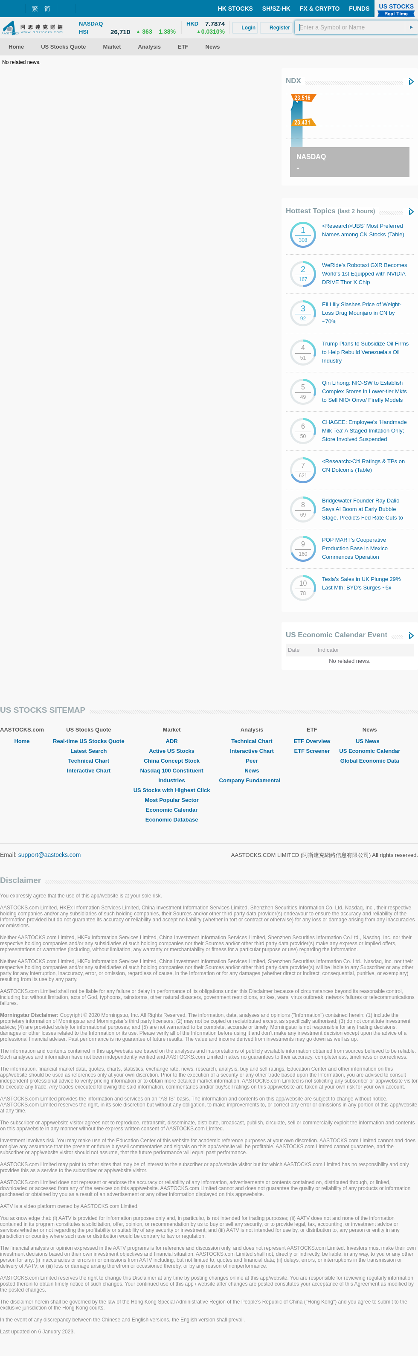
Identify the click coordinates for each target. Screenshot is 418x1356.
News (251, 770)
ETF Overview (311, 741)
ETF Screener (312, 751)
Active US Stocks (171, 751)
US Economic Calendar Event (336, 635)
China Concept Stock (172, 761)
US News (370, 741)
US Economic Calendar (369, 751)
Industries (172, 780)
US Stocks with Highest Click (172, 790)
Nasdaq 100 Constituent (171, 770)
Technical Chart (89, 761)
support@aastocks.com (49, 854)
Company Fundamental (252, 780)
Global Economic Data (369, 761)
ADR (172, 741)
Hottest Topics (330, 211)
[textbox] (356, 27)
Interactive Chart (89, 770)
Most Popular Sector (171, 800)
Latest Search (88, 751)
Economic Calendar (171, 810)
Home (21, 741)
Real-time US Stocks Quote (89, 741)
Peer (252, 761)
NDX (293, 81)
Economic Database (171, 819)
